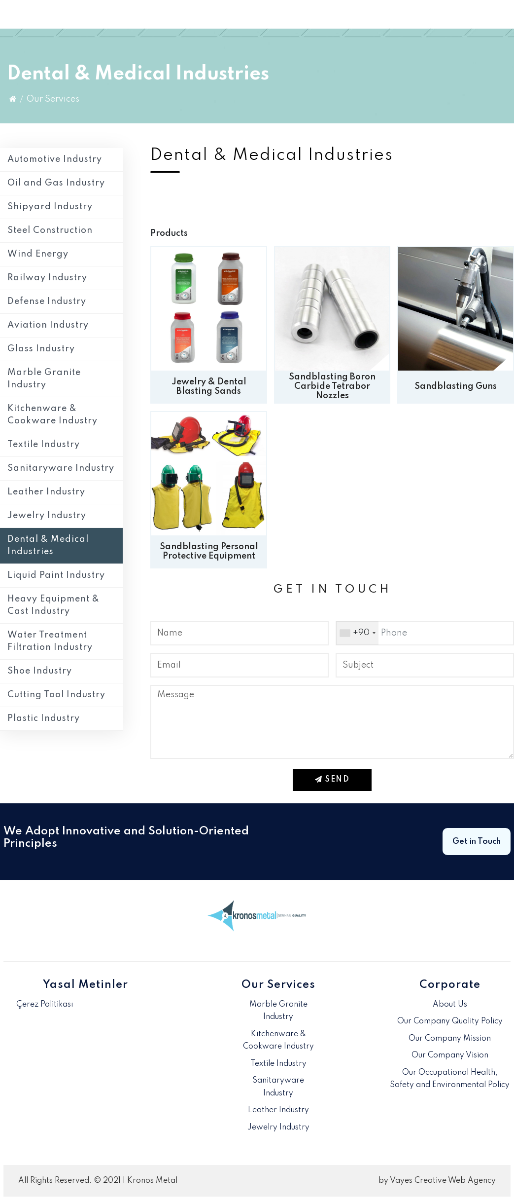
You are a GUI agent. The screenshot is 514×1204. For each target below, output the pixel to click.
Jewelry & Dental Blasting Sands (208, 386)
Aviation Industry (48, 325)
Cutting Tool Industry (56, 694)
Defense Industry (46, 301)
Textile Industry (43, 444)
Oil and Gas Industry (56, 183)
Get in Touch (476, 841)
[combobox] (357, 633)
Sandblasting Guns (455, 386)
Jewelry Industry (46, 515)
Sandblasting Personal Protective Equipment (209, 551)
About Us (450, 1005)
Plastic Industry (43, 718)
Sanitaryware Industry (60, 468)
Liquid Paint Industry (56, 575)
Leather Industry (46, 492)
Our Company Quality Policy (450, 1021)
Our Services (52, 99)
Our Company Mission (450, 1039)
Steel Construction (50, 230)
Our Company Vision (449, 1055)
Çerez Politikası (44, 1005)
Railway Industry (47, 277)
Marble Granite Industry (44, 378)
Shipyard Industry (50, 206)
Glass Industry (41, 348)
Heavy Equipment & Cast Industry (53, 605)
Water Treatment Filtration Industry (50, 641)
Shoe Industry (39, 671)
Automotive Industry (54, 159)
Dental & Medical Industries (48, 545)
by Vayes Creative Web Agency (437, 1181)
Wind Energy (38, 254)
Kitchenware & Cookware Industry (52, 414)
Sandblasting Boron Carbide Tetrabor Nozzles (332, 386)
